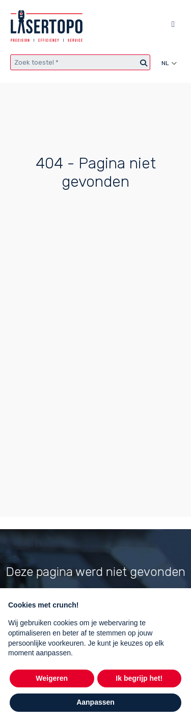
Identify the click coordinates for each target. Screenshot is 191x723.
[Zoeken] (143, 63)
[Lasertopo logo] (46, 26)
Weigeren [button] (52, 678)
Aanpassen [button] (95, 702)
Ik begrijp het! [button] (139, 678)
